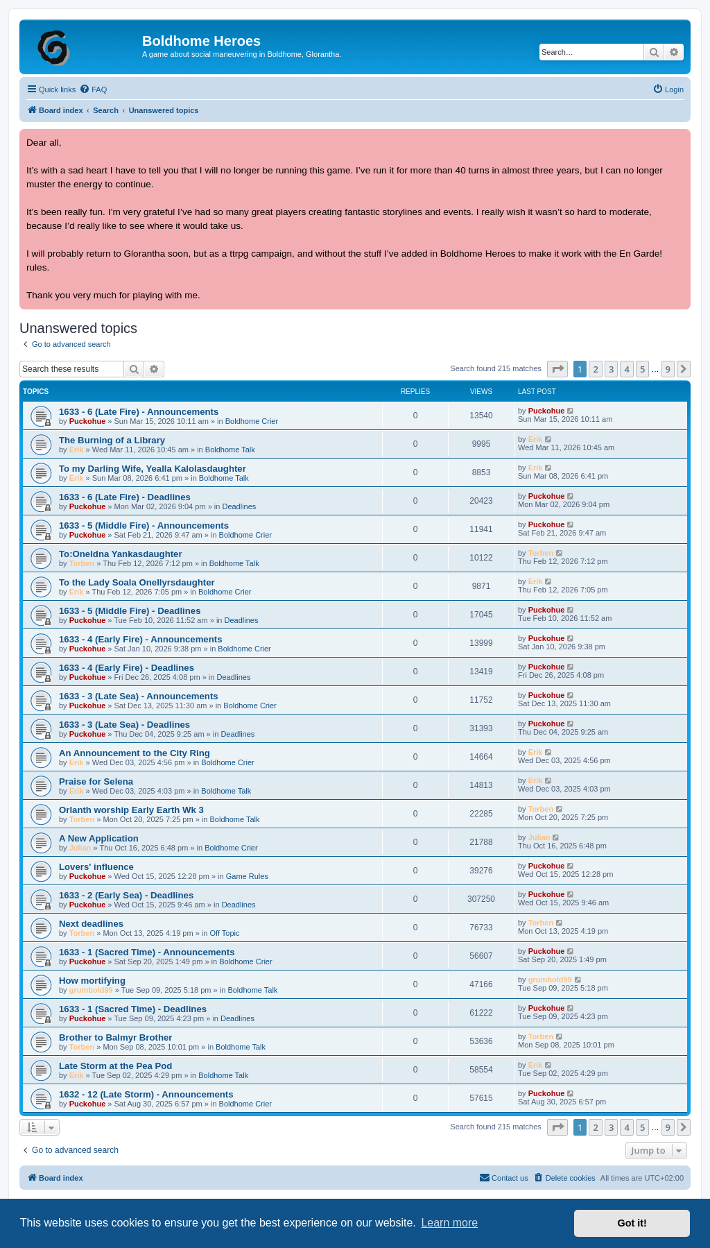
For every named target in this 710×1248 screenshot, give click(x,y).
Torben (81, 563)
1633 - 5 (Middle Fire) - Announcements (144, 525)
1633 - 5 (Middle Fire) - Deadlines (129, 611)
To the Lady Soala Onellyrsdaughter (137, 582)
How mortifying (92, 980)
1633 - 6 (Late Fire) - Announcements (138, 412)
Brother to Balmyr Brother (115, 1037)
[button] (557, 369)
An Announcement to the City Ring (134, 753)
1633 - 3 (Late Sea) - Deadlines (124, 724)
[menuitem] (93, 89)
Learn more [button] (449, 1223)
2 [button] (595, 369)
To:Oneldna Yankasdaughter (120, 554)
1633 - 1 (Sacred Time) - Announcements (147, 952)
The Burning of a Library (112, 440)
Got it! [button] (632, 1223)
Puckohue (87, 421)
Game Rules (247, 876)
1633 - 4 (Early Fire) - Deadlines (126, 668)
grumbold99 (91, 990)
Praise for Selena (96, 781)
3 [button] (611, 369)
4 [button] (626, 369)
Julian (80, 848)
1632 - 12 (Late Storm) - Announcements (146, 1094)
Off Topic (225, 933)
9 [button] (668, 369)
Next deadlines (91, 923)
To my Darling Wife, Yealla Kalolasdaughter (152, 468)
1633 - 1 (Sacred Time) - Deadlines (133, 1009)
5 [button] (642, 369)
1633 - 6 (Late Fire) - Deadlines (125, 497)
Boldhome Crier (251, 421)
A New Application (99, 838)
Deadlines (239, 506)
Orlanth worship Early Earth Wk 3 (131, 810)
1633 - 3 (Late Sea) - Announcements (138, 696)
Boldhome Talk (230, 449)
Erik (76, 449)
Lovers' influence (96, 867)
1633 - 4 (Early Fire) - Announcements (141, 639)
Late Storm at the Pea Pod (115, 1066)
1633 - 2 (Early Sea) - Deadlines (126, 895)
